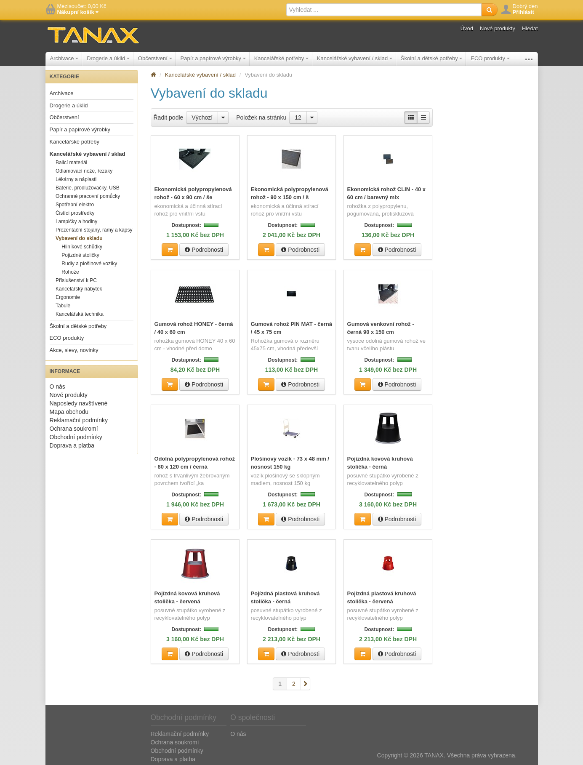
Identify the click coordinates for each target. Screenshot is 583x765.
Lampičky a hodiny (76, 221)
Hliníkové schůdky (81, 247)
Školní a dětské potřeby (431, 58)
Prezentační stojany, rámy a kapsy (94, 230)
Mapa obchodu (69, 411)
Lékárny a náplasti (76, 179)
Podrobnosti (204, 249)
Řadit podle (169, 117)
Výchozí (202, 117)
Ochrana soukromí (74, 428)
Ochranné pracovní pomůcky (88, 196)
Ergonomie (68, 297)
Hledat (530, 28)
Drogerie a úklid (108, 58)
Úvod (467, 28)
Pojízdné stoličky (80, 255)
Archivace (64, 58)
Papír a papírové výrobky (213, 58)
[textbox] (384, 9)
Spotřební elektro (75, 205)
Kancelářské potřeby (281, 58)
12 (298, 117)
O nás (57, 386)
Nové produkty (497, 28)
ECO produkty (490, 58)
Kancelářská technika (80, 314)
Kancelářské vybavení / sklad (354, 58)
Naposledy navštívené (79, 403)
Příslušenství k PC (76, 280)
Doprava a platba (72, 445)
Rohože (70, 272)
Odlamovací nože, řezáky (84, 171)
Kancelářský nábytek (79, 289)
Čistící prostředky (75, 213)
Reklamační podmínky (79, 420)
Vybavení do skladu (79, 238)
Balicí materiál (71, 162)
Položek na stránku (261, 117)
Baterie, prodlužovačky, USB (88, 188)
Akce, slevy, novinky (74, 350)
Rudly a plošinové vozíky (89, 264)
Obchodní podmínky (76, 437)
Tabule (63, 306)
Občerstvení (155, 58)
